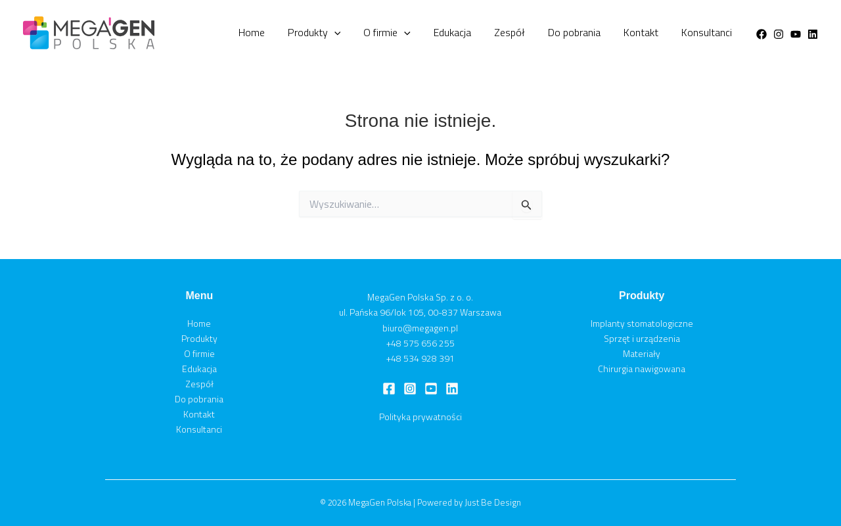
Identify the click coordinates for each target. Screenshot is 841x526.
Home (325, 32)
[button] (398, 32)
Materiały (641, 353)
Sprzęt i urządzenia (642, 338)
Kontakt (655, 32)
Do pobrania (598, 32)
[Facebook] (761, 34)
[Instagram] (778, 34)
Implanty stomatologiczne (642, 323)
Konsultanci (711, 32)
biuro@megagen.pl (420, 328)
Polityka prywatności (420, 416)
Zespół (543, 32)
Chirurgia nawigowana (641, 368)
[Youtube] (795, 34)
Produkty (378, 32)
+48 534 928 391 (420, 358)
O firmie (441, 32)
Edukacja (496, 32)
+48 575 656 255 (420, 343)
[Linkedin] (812, 34)
